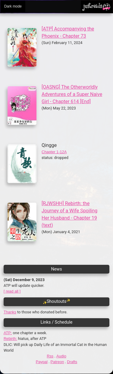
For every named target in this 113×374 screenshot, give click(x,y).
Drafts (72, 362)
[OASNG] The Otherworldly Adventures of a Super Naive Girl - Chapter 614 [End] (72, 94)
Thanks (10, 312)
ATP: (8, 333)
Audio (61, 356)
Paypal (42, 362)
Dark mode (13, 6)
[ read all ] (12, 291)
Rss (50, 356)
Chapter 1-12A (54, 152)
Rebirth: (10, 338)
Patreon (57, 362)
